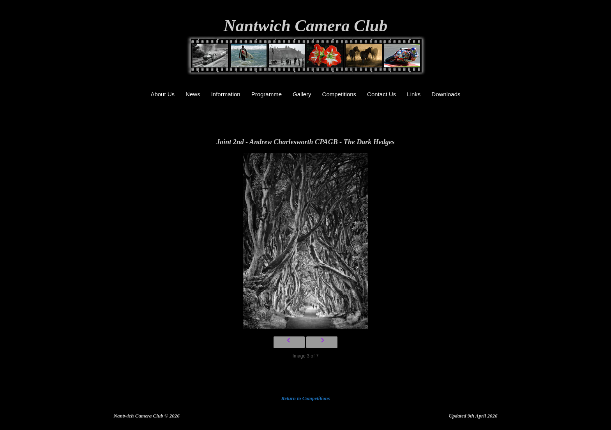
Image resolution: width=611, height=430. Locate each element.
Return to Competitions (305, 398)
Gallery (302, 94)
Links (413, 94)
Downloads (445, 94)
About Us (162, 94)
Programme (266, 94)
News (192, 94)
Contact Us (381, 94)
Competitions (339, 94)
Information (225, 94)
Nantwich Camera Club (306, 25)
